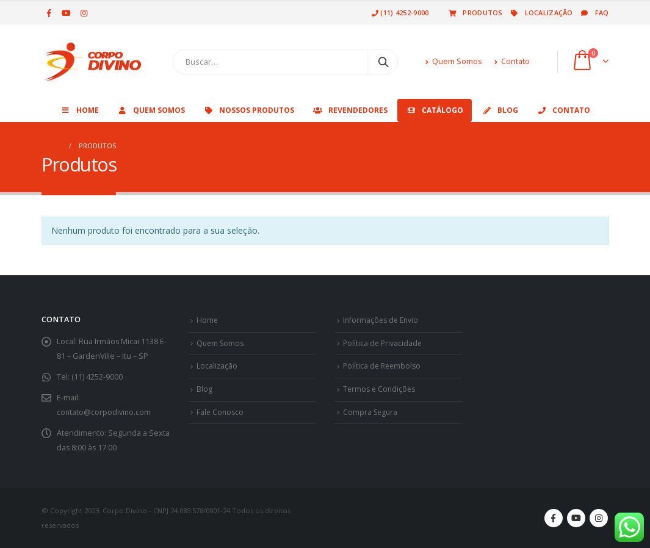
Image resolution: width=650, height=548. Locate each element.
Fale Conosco (221, 412)
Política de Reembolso (383, 366)
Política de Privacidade (383, 343)
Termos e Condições (381, 389)
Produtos (474, 12)
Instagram (599, 518)
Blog (500, 110)
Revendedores (350, 110)
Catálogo (434, 110)
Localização (541, 12)
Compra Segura (371, 412)
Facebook (553, 518)
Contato (512, 61)
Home (79, 110)
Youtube (576, 518)
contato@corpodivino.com (104, 412)
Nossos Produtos (248, 110)
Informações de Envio (382, 320)
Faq (594, 12)
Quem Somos (453, 61)
